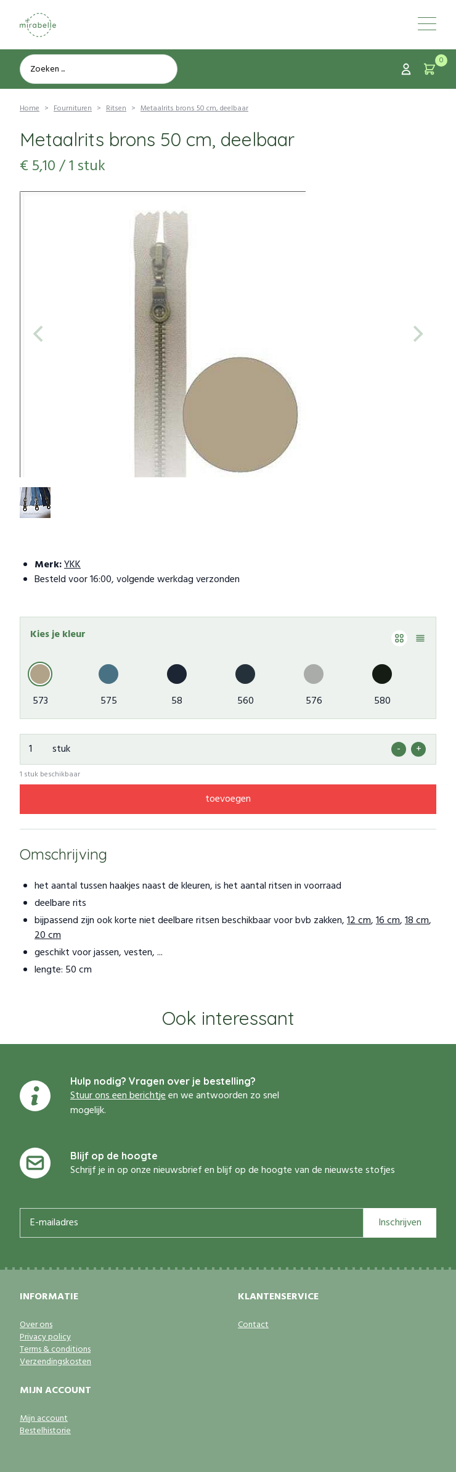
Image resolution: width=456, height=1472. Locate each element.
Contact (253, 1325)
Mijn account (44, 1419)
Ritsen (116, 108)
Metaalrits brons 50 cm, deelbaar (194, 108)
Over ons (36, 1325)
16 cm (388, 921)
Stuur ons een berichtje (118, 1096)
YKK (72, 565)
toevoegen (228, 799)
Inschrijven (399, 1223)
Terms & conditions (55, 1350)
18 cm (417, 921)
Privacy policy (45, 1337)
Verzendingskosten (55, 1362)
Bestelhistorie (45, 1431)
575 (108, 701)
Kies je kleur (58, 634)
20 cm (48, 935)
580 (382, 701)
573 (40, 701)
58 (176, 701)
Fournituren (73, 108)
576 (314, 701)
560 (245, 701)
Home (29, 108)
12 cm (359, 921)
